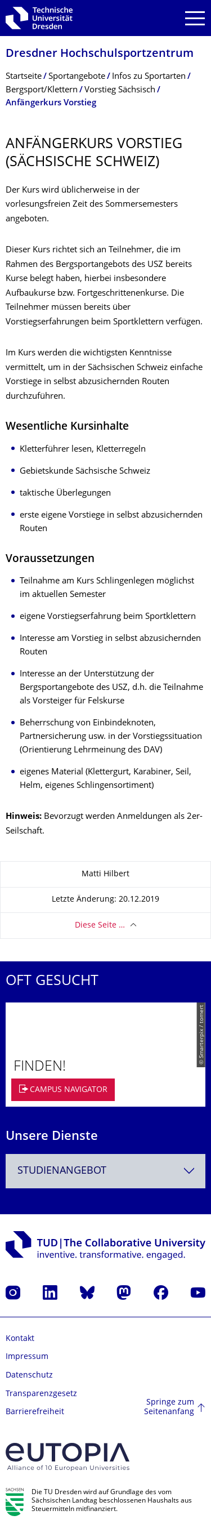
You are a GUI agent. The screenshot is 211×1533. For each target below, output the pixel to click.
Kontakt (20, 1339)
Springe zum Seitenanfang (169, 1407)
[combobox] (105, 1171)
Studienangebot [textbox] (61, 1171)
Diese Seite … (100, 925)
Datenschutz (29, 1375)
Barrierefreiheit (35, 1412)
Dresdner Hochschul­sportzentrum (100, 54)
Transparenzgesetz (41, 1394)
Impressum (27, 1357)
